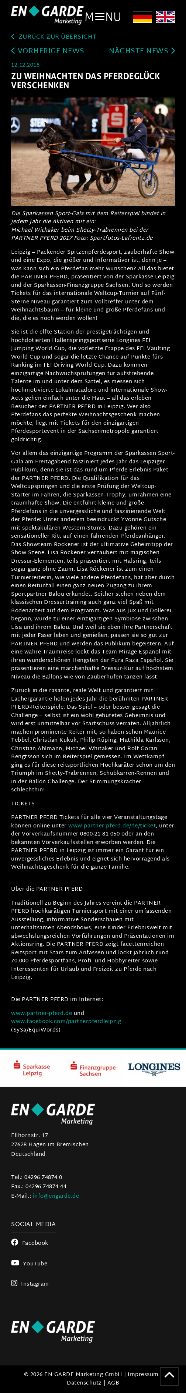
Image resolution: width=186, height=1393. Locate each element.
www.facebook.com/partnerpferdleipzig (66, 1022)
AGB (113, 1383)
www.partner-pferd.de (41, 1014)
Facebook (29, 1243)
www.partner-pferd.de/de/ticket (112, 826)
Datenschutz (84, 1383)
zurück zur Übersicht (54, 37)
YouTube (29, 1264)
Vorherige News (48, 51)
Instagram (30, 1284)
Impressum (143, 1375)
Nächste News (142, 51)
